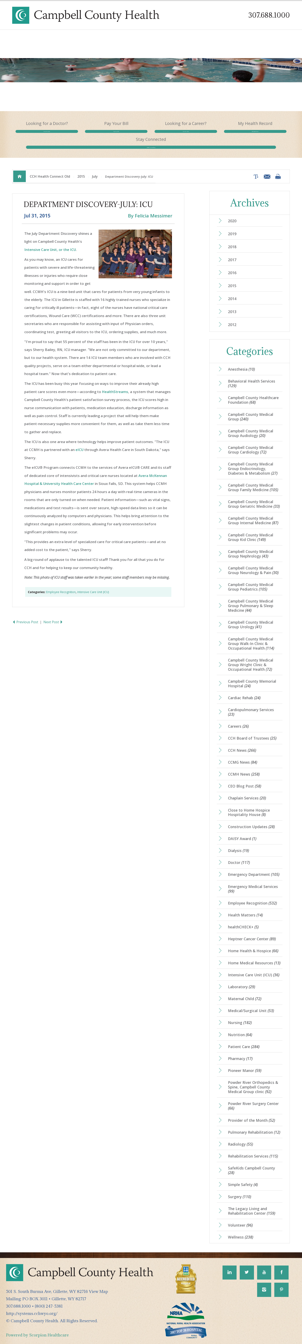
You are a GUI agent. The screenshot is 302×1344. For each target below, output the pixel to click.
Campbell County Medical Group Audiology (250, 425)
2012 (232, 316)
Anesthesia (241, 361)
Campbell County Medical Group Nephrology (250, 546)
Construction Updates (251, 818)
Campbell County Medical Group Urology (250, 617)
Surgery (239, 1188)
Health (262, 135)
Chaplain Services (247, 790)
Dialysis (238, 842)
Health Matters (245, 907)
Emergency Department (253, 866)
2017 (232, 252)
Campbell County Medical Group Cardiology (250, 442)
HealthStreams (115, 384)
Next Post (53, 614)
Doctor (239, 854)
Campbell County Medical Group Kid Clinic (250, 529)
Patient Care (243, 1039)
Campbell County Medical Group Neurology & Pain (253, 563)
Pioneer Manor (244, 1062)
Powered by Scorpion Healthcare (37, 1327)
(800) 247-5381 (49, 1298)
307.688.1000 (269, 15)
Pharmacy (240, 1051)
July (95, 169)
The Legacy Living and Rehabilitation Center (251, 1203)
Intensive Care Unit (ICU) (93, 584)
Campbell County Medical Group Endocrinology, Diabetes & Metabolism (252, 461)
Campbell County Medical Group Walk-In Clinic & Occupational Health (251, 636)
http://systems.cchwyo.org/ (31, 1305)
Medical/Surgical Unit (251, 1003)
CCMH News (244, 766)
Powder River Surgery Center (253, 1098)
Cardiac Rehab (244, 690)
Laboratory (241, 979)
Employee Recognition (61, 584)
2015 (81, 169)
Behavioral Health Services (251, 376)
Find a (40, 135)
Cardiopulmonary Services (251, 704)
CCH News (242, 742)
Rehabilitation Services (253, 1148)
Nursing (240, 1015)
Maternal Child (244, 991)
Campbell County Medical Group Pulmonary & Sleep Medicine (250, 598)
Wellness (240, 1229)
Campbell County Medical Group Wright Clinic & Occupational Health (250, 657)
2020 (232, 213)
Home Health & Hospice (253, 943)
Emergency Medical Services (253, 881)
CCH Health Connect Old (50, 169)
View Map (98, 1283)
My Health (206, 135)
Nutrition (240, 1026)
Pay (95, 135)
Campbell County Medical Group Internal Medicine (253, 513)
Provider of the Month (251, 1112)
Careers (238, 718)
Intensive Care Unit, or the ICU (50, 242)
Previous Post (25, 614)
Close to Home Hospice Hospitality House (249, 804)
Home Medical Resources (254, 955)
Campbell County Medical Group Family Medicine (253, 480)
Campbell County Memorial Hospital (252, 676)
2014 (232, 291)
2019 (232, 226)
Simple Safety (243, 1177)
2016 (232, 265)
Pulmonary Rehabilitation (254, 1124)
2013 (232, 304)
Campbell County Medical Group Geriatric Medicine (254, 496)
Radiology (240, 1136)
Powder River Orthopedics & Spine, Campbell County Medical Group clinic (253, 1079)
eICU (79, 442)
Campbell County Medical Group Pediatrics (250, 579)
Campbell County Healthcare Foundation (253, 392)
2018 (232, 239)
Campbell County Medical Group (250, 409)
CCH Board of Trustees (252, 730)
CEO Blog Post (244, 778)
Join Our (151, 135)
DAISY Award (242, 831)
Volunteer (240, 1217)
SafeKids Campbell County (251, 1163)
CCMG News (242, 754)
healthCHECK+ (243, 919)
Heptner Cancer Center (252, 931)
